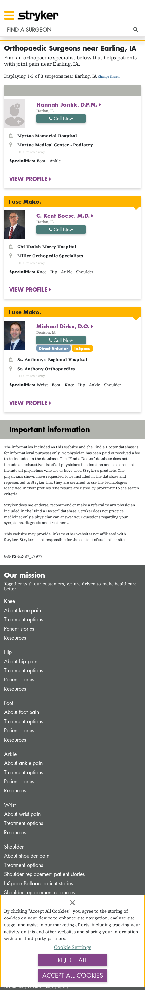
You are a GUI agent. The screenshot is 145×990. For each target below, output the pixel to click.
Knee (9, 601)
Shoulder (14, 846)
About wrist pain (22, 814)
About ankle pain (23, 763)
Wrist (10, 805)
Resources (15, 637)
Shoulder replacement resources (39, 892)
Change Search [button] (109, 76)
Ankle (10, 754)
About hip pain (20, 661)
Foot (8, 703)
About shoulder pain (26, 856)
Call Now (61, 118)
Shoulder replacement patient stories (44, 874)
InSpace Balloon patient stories (38, 883)
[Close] (72, 902)
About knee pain (22, 610)
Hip (8, 652)
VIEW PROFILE (29, 178)
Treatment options (23, 619)
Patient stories (19, 628)
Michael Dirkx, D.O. (63, 326)
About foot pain (21, 712)
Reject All (72, 960)
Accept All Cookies (72, 975)
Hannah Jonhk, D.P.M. (67, 104)
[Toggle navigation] (9, 15)
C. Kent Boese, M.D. (63, 215)
